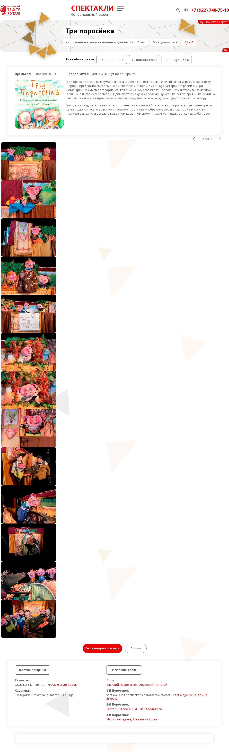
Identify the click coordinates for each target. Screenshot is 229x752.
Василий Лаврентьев (122, 685)
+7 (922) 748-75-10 (210, 10)
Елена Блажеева (150, 709)
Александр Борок (64, 685)
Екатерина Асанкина (121, 709)
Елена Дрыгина (184, 695)
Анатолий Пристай (153, 685)
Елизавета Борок (145, 719)
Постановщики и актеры (102, 648)
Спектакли (92, 7)
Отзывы (136, 648)
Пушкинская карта (213, 22)
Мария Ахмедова (118, 719)
